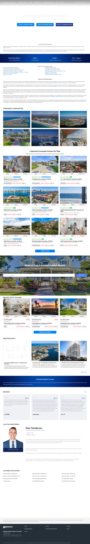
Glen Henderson (34, 428)
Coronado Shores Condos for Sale (52, 69)
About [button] (61, 2)
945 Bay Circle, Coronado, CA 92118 (13, 179)
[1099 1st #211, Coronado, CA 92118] (16, 195)
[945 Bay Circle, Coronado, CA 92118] (16, 164)
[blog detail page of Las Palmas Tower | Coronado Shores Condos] (73, 355)
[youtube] (38, 464)
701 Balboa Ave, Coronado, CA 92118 (41, 179)
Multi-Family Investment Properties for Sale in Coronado (15, 72)
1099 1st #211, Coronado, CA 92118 (13, 210)
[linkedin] (28, 464)
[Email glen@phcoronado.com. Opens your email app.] (31, 435)
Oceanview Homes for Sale (51, 73)
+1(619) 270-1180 (6, 534)
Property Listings (57, 542)
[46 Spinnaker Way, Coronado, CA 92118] (73, 306)
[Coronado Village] (73, 119)
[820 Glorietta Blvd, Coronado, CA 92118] (45, 226)
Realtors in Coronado (15, 382)
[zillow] (33, 464)
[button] (26, 526)
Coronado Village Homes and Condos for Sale (55, 71)
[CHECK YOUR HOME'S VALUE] (45, 24)
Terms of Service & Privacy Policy (32, 542)
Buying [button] (25, 2)
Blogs (57, 2)
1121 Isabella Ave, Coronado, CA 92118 (42, 323)
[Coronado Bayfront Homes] (44, 137)
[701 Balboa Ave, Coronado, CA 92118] (45, 164)
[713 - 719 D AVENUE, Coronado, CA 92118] (73, 164)
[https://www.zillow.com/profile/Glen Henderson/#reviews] (85, 392)
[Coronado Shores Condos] (44, 119)
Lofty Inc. (10, 542)
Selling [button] (30, 2)
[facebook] (26, 464)
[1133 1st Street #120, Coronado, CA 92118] (16, 306)
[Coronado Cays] (16, 119)
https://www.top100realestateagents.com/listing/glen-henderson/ (61, 460)
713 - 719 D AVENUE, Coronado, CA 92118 (71, 179)
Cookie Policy (42, 542)
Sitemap (63, 542)
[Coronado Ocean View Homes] (73, 137)
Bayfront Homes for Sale (50, 72)
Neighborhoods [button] (37, 2)
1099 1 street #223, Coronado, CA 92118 (42, 210)
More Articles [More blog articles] (84, 372)
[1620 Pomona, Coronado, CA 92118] (16, 226)
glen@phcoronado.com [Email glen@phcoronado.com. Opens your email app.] (16, 534)
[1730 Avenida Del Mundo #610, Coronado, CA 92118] (73, 195)
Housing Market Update (48, 2)
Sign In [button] (82, 2)
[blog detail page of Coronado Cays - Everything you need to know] (44, 355)
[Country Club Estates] (16, 137)
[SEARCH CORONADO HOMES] (25, 24)
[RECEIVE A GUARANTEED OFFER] (64, 24)
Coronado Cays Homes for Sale (52, 68)
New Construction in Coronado (10, 73)
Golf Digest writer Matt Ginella (56, 96)
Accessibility (67, 542)
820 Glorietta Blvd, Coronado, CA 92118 (42, 241)
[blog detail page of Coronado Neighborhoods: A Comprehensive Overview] (16, 355)
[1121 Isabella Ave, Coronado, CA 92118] (45, 306)
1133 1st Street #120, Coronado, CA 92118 (14, 323)
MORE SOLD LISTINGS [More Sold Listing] (45, 332)
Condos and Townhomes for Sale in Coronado (13, 69)
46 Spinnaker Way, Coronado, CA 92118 (70, 323)
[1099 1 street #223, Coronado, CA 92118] (45, 195)
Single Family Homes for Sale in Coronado (12, 71)
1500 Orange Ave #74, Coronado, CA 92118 (71, 241)
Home (20, 2)
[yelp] (36, 464)
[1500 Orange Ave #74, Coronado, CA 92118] (73, 226)
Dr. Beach (65, 81)
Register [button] (77, 2)
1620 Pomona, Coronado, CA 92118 (13, 241)
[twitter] (31, 464)
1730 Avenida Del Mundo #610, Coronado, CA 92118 (72, 210)
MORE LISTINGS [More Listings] (45, 251)
